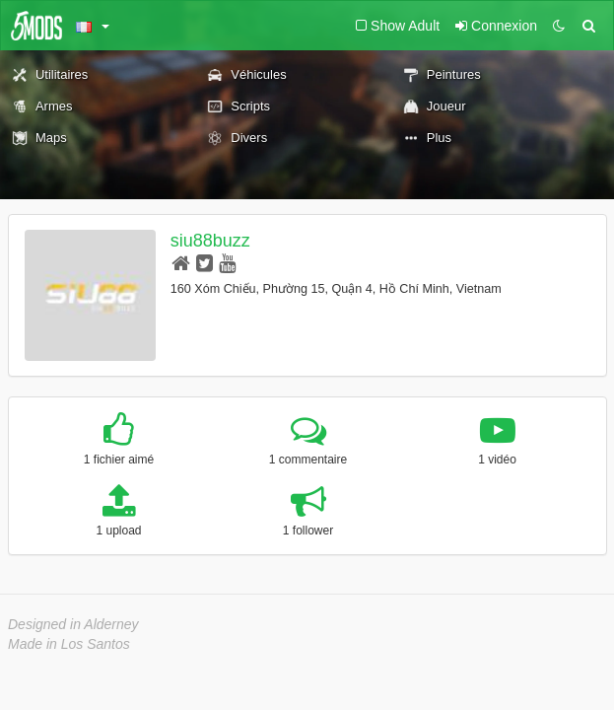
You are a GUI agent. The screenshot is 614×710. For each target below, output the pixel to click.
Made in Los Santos (69, 644)
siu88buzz (210, 240)
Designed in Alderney (73, 624)
